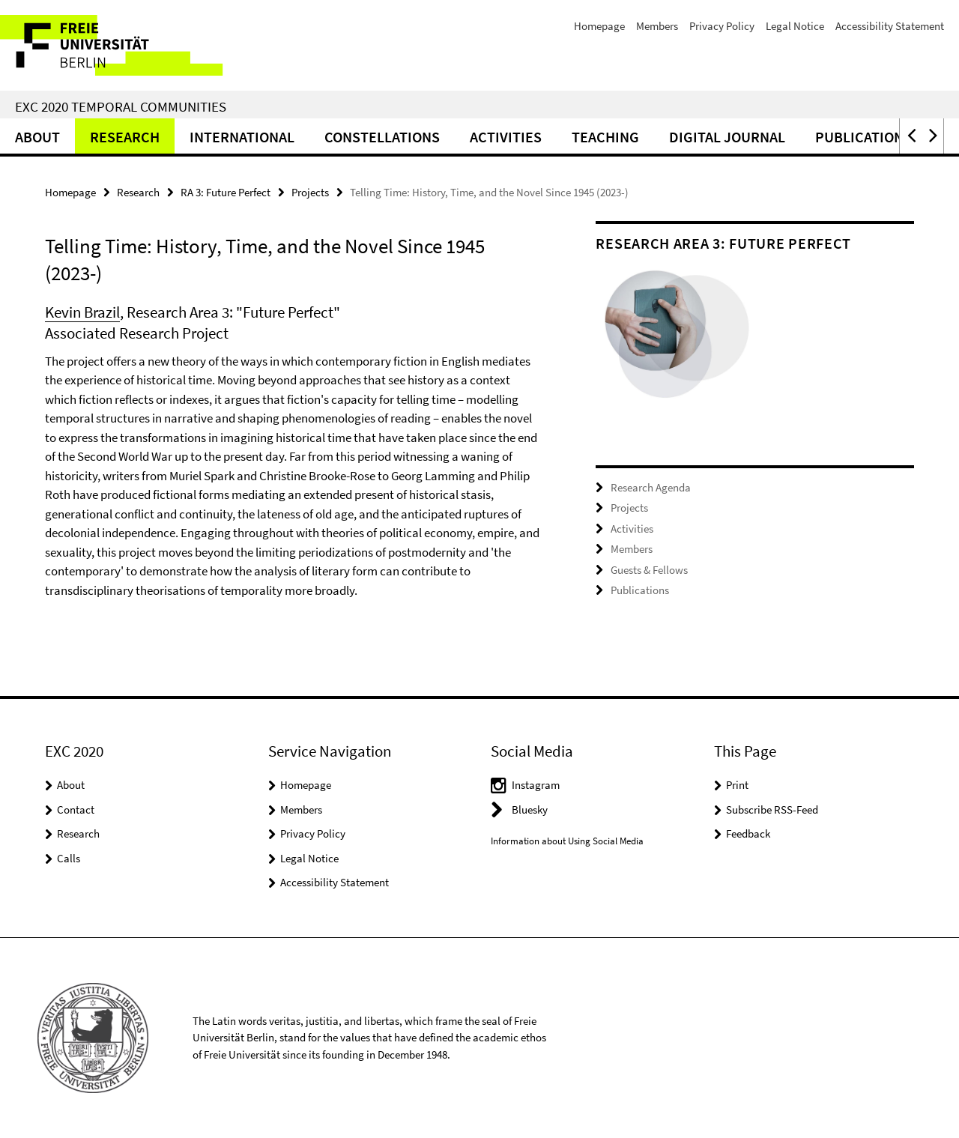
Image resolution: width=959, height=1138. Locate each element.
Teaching (605, 136)
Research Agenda (651, 487)
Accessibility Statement (889, 26)
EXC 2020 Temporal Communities (120, 106)
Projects (310, 192)
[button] (910, 136)
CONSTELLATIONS (382, 136)
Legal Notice (795, 26)
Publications (863, 136)
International (242, 136)
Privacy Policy (721, 26)
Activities (506, 136)
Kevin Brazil (82, 312)
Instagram (536, 785)
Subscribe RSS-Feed (772, 809)
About (37, 136)
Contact (75, 809)
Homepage (599, 26)
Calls (68, 858)
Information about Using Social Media (567, 841)
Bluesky (530, 809)
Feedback (748, 833)
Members (657, 26)
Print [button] (737, 785)
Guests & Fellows (649, 570)
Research (125, 136)
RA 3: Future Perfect (225, 192)
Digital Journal (727, 136)
